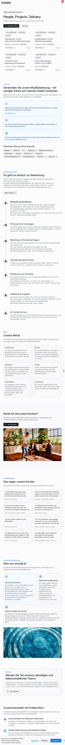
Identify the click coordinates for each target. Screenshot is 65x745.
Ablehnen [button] (44, 740)
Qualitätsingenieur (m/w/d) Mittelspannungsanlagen (44, 40)
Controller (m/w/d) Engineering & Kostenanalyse (15, 62)
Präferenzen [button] (35, 740)
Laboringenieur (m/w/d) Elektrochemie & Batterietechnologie (17, 40)
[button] (62, 3)
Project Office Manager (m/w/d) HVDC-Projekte (43, 62)
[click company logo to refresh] (6, 2)
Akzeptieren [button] (56, 740)
